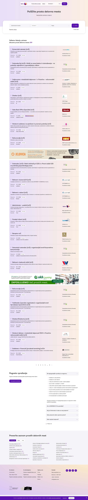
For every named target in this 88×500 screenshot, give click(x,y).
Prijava (64, 3)
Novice (39, 479)
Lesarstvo (58, 447)
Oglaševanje (26, 474)
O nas (39, 472)
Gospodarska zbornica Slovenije (69, 69)
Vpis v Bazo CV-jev (13, 474)
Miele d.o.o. (64, 114)
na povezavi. (53, 402)
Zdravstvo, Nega (36, 450)
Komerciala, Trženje (36, 447)
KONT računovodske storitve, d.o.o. (69, 142)
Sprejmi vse (71, 498)
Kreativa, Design (59, 458)
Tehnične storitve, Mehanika (14, 445)
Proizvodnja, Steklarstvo (13, 444)
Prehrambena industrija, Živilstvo (15, 451)
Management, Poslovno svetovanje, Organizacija (18, 458)
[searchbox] (60, 25)
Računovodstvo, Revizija (60, 443)
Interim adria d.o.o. (66, 128)
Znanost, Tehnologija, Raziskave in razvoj (40, 443)
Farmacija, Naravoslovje (60, 445)
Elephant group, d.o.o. (66, 239)
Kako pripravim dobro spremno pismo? (56, 415)
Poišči (75, 25)
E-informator (11, 472)
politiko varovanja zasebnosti (54, 498)
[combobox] (40, 25)
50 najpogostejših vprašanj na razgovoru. (57, 373)
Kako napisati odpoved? (53, 419)
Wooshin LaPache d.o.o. (67, 267)
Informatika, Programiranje (38, 456)
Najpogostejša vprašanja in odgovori (44, 15)
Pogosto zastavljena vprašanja (15, 477)
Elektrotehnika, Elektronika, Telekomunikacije (17, 455)
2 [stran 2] (38, 365)
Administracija (12, 456)
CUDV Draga (64, 101)
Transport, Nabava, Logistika (14, 449)
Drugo (34, 452)
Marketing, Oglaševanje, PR (38, 454)
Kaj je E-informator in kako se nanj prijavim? (57, 410)
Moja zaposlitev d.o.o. (66, 210)
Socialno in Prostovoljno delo (61, 452)
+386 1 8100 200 (55, 477)
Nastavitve (65, 498)
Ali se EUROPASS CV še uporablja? (55, 406)
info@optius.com (55, 479)
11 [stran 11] (49, 365)
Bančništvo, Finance (36, 459)
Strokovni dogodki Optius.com (29, 472)
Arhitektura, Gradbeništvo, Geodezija (39, 458)
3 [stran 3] (40, 365)
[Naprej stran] (52, 365)
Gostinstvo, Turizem (36, 445)
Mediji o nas (40, 477)
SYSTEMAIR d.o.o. (66, 183)
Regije (19, 440)
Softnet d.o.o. (65, 224)
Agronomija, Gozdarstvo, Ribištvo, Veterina (64, 456)
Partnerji (39, 474)
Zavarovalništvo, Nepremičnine (61, 459)
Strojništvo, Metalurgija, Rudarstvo (15, 453)
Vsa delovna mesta (66, 55)
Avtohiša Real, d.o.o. (66, 53)
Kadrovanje (58, 454)
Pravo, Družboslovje (59, 450)
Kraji (23, 440)
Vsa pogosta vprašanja (15, 381)
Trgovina (10, 447)
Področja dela (12, 440)
